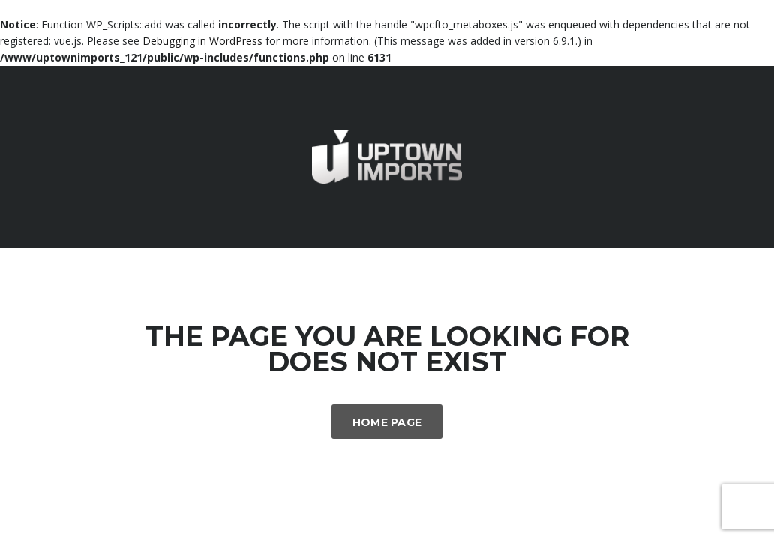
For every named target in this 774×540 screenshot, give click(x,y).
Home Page (387, 422)
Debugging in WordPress (202, 41)
